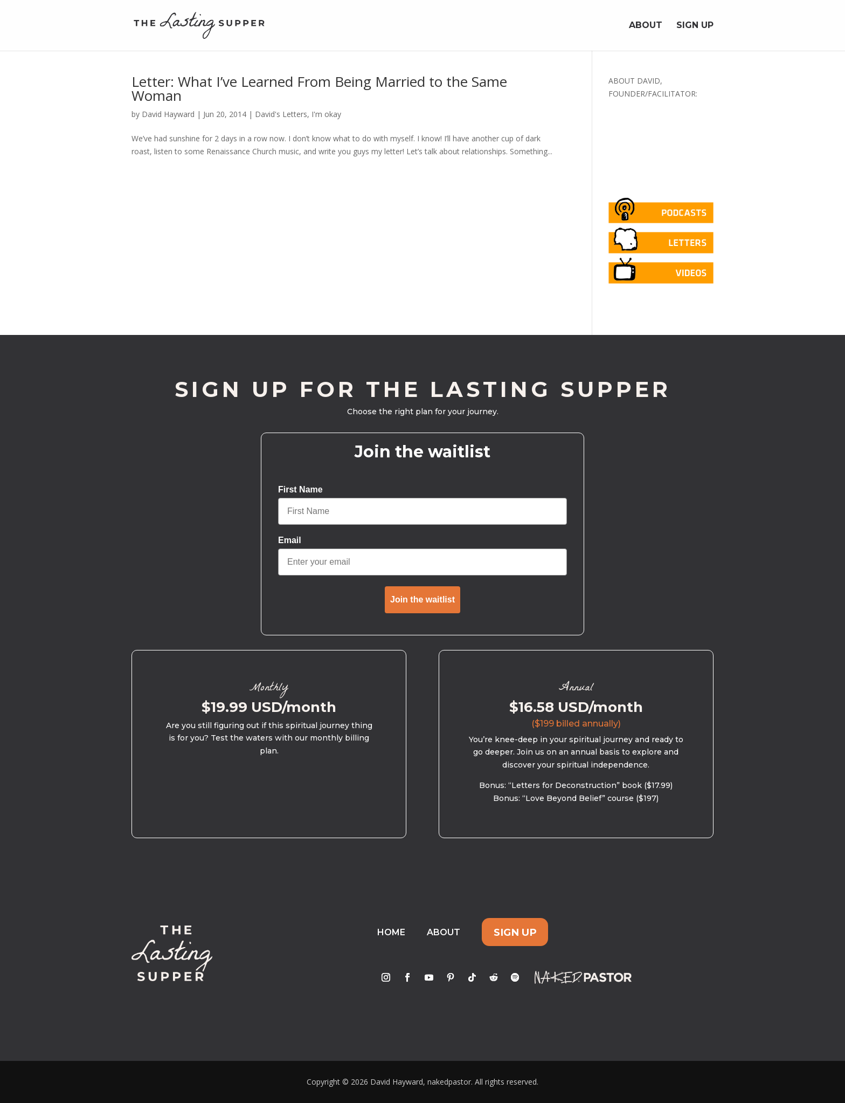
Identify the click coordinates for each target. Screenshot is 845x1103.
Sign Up (695, 26)
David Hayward (168, 114)
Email (289, 540)
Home (391, 932)
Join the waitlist (422, 599)
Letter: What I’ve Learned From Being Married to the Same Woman (319, 88)
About (645, 26)
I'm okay (326, 114)
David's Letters (281, 114)
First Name (300, 489)
